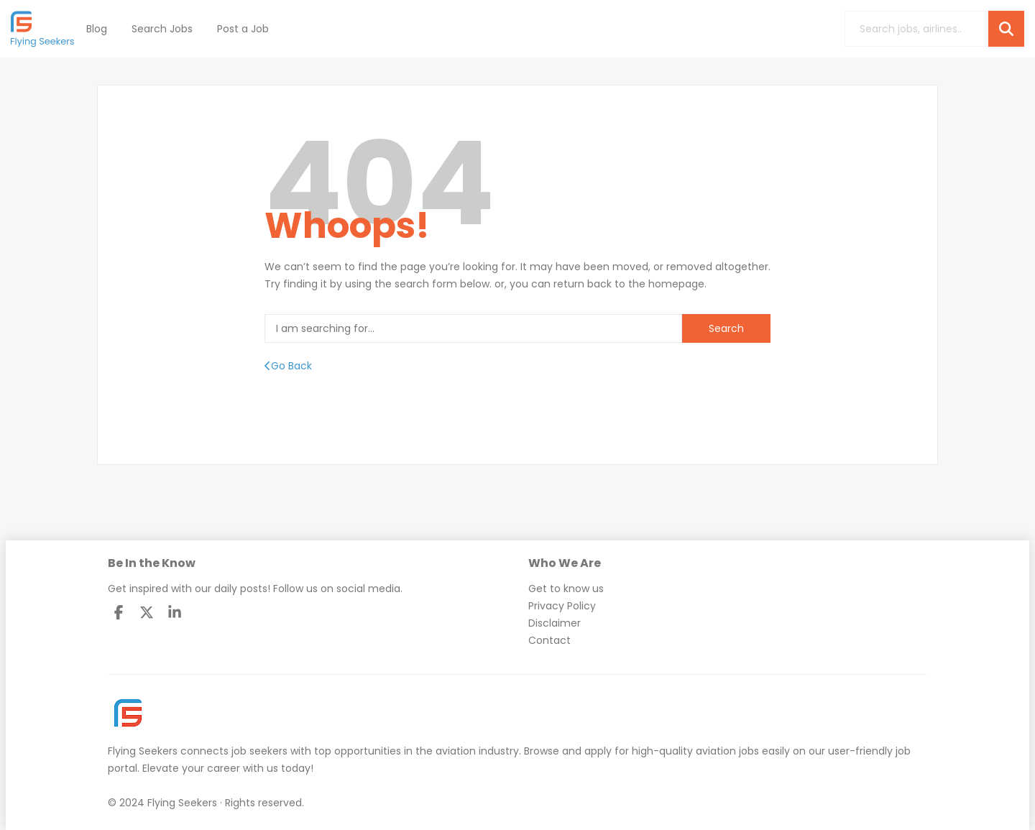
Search (726, 328)
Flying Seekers (143, 751)
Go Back (288, 366)
